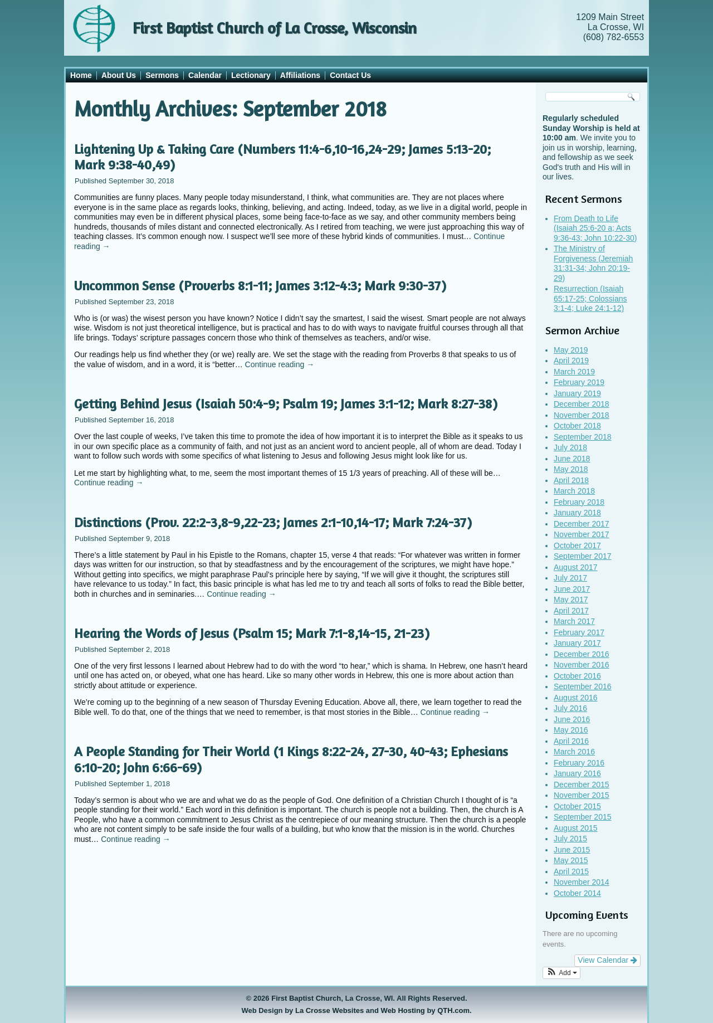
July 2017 (570, 577)
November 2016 (581, 664)
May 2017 (571, 599)
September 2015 (583, 816)
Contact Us (350, 75)
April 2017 (571, 610)
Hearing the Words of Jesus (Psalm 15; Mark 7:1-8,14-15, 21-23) (251, 633)
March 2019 (574, 371)
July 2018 (570, 447)
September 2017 (583, 556)
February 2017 (579, 632)
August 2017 (576, 567)
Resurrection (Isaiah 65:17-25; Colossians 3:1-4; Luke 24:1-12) (590, 298)
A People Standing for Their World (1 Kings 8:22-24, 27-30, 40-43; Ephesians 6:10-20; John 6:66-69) (291, 759)
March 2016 (574, 751)
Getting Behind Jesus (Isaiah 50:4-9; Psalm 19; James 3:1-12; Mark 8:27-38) (285, 404)
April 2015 (571, 871)
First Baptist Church (306, 998)
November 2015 (581, 795)
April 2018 (571, 480)
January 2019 (577, 393)
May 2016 (571, 729)
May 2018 (571, 469)
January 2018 (577, 512)
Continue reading (280, 364)
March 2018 (574, 490)
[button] (561, 972)
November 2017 (581, 534)
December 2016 (581, 654)
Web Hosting (403, 1010)
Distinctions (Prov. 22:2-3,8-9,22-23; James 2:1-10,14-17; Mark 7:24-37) (273, 522)
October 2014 (577, 893)
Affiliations (300, 75)
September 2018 (583, 436)
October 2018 (577, 425)
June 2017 (572, 588)
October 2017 (577, 545)
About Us (118, 75)
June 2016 (572, 719)
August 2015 (576, 828)
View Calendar (607, 960)
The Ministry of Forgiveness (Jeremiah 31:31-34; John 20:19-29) (593, 263)
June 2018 (572, 458)
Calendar (205, 75)
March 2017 (574, 621)
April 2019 (571, 360)
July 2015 (570, 838)
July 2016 (570, 708)
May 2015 (571, 860)
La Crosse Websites (329, 1010)
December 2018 (581, 404)
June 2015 (572, 849)
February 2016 (579, 762)
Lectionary (251, 75)
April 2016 (571, 741)
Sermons (162, 75)
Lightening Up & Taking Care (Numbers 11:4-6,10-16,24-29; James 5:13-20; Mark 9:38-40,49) (282, 157)
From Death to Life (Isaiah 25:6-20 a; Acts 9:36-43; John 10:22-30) (595, 228)
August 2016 (576, 697)
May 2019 (571, 349)
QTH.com (453, 1010)
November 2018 (581, 415)
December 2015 (581, 784)
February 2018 (579, 502)
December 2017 (581, 523)
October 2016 (577, 675)
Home (81, 75)
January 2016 (577, 773)
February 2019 (579, 382)
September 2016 (583, 686)
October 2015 (577, 806)
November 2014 (581, 882)
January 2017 (577, 643)
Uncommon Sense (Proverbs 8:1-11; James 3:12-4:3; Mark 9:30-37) (260, 285)
